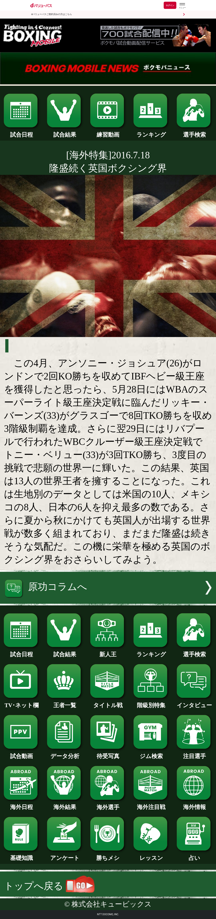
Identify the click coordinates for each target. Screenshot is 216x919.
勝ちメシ (108, 855)
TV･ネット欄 (21, 702)
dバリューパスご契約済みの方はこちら (51, 14)
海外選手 (108, 804)
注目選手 (194, 753)
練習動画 (108, 132)
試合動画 (21, 753)
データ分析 (64, 753)
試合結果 (64, 132)
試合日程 (21, 132)
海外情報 (194, 804)
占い (194, 855)
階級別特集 (151, 702)
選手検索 (194, 132)
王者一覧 (64, 702)
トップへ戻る (49, 886)
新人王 (108, 652)
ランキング (151, 132)
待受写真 (108, 753)
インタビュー (194, 702)
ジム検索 (151, 753)
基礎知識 (21, 855)
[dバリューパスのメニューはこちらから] (182, 5)
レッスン (151, 855)
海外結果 (64, 804)
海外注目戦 (151, 804)
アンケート (64, 855)
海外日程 (21, 804)
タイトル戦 (108, 702)
